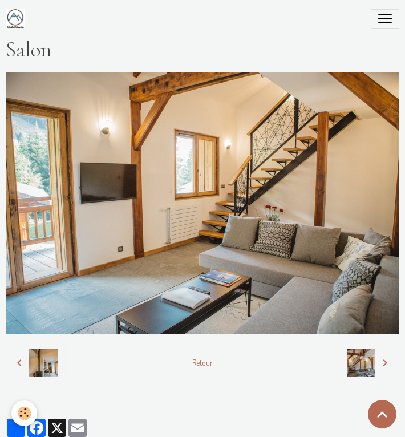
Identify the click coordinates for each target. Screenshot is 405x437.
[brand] (18, 19)
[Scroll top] (382, 414)
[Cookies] (24, 413)
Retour (202, 362)
